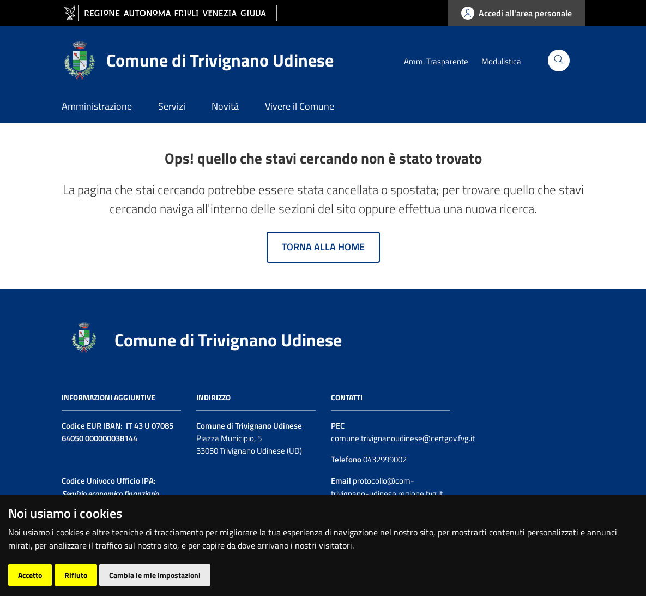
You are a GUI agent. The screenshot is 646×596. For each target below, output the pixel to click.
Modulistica (501, 61)
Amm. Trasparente (436, 61)
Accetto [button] (30, 575)
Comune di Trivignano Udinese (228, 340)
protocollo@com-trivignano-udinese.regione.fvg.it (387, 486)
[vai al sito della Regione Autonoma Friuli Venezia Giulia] (169, 13)
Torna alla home (323, 246)
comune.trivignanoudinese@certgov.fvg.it (403, 438)
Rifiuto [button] (75, 575)
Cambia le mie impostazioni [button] (155, 575)
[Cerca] (559, 60)
